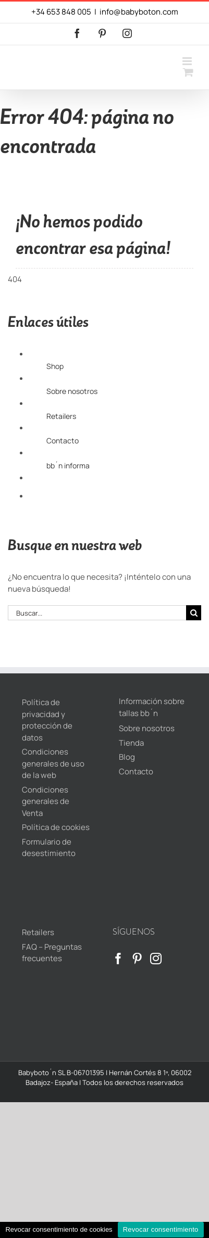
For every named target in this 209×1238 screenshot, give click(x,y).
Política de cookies (56, 827)
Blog (127, 756)
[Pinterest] (137, 958)
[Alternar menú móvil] (187, 61)
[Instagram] (156, 958)
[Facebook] (118, 958)
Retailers (61, 416)
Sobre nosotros (71, 391)
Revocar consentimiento (161, 1229)
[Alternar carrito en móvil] (188, 72)
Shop (55, 366)
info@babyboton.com (139, 11)
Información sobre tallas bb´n (152, 707)
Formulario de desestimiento (49, 847)
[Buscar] (193, 612)
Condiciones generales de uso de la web (53, 763)
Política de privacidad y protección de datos (47, 720)
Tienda (131, 742)
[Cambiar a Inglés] (123, 506)
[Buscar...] (97, 612)
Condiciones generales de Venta (45, 801)
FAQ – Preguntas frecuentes (52, 952)
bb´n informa (68, 465)
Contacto (62, 440)
